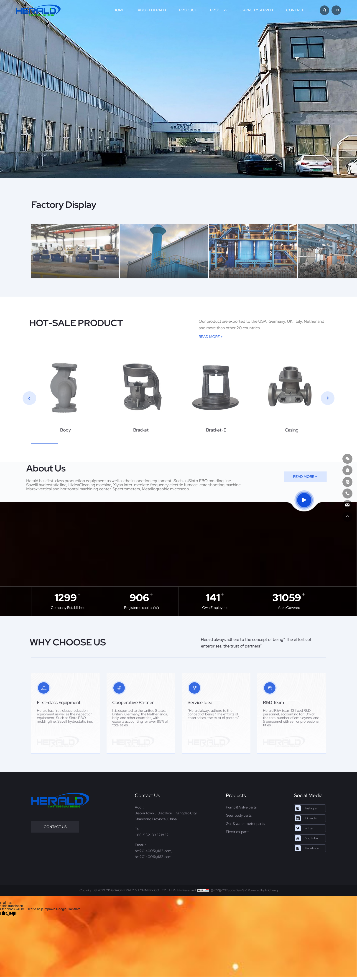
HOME (119, 10)
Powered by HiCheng (263, 890)
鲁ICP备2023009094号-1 (229, 890)
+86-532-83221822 (152, 835)
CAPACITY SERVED (256, 10)
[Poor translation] (11, 914)
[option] (178, 89)
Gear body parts (239, 815)
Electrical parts (237, 831)
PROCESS (218, 10)
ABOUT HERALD (152, 10)
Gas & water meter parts (245, 823)
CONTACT (295, 10)
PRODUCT (188, 10)
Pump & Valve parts (241, 807)
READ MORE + (285, 336)
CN (336, 10)
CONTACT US (55, 826)
